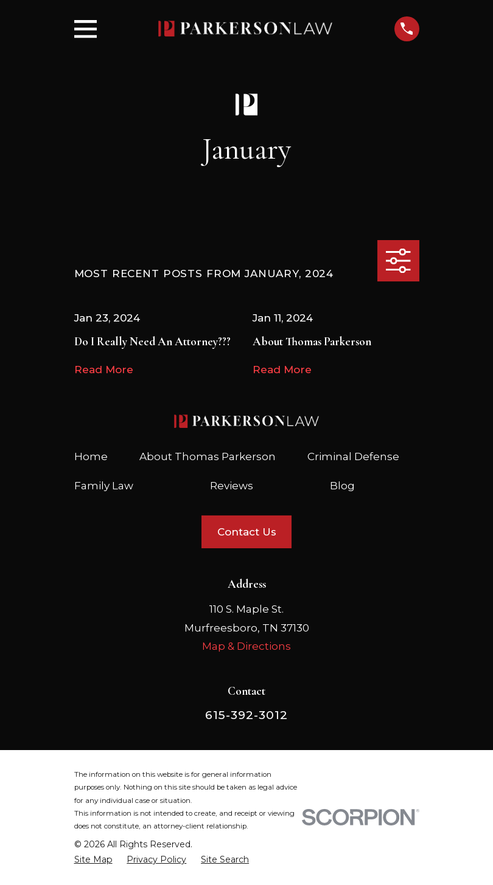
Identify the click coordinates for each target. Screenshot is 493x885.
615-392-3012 (246, 715)
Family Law (103, 486)
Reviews (231, 486)
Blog (342, 486)
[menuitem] (93, 860)
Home (91, 456)
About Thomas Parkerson (207, 456)
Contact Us (246, 532)
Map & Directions (246, 646)
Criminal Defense (353, 456)
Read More (103, 370)
